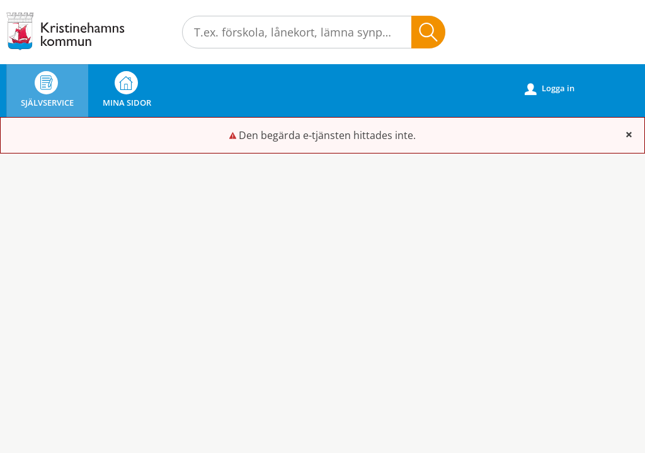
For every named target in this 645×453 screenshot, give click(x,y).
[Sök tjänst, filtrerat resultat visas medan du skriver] (313, 32)
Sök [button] (428, 32)
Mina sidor (127, 89)
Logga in (549, 88)
